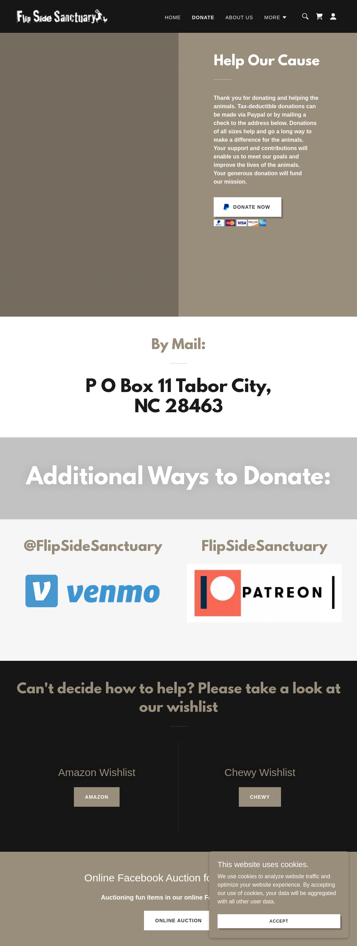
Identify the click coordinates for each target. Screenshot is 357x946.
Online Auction (178, 920)
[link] (62, 16)
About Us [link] (239, 17)
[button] (275, 17)
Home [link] (173, 17)
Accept (278, 920)
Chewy (260, 797)
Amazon (96, 797)
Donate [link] (203, 17)
